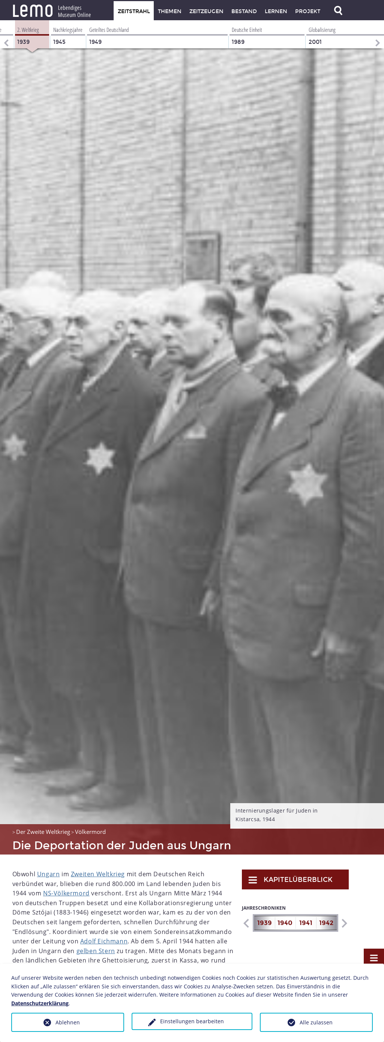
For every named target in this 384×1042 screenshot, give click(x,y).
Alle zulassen (316, 1022)
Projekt (307, 11)
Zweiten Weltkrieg (98, 874)
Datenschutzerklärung (40, 1003)
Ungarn (48, 874)
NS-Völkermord (66, 893)
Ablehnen (68, 1022)
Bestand (244, 11)
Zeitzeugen (206, 11)
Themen (170, 11)
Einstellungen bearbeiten (192, 1021)
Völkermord (90, 831)
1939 (264, 923)
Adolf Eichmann (104, 941)
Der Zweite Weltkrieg (43, 831)
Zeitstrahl (134, 11)
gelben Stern (95, 951)
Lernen (276, 11)
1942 (326, 923)
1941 (305, 923)
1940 (285, 923)
